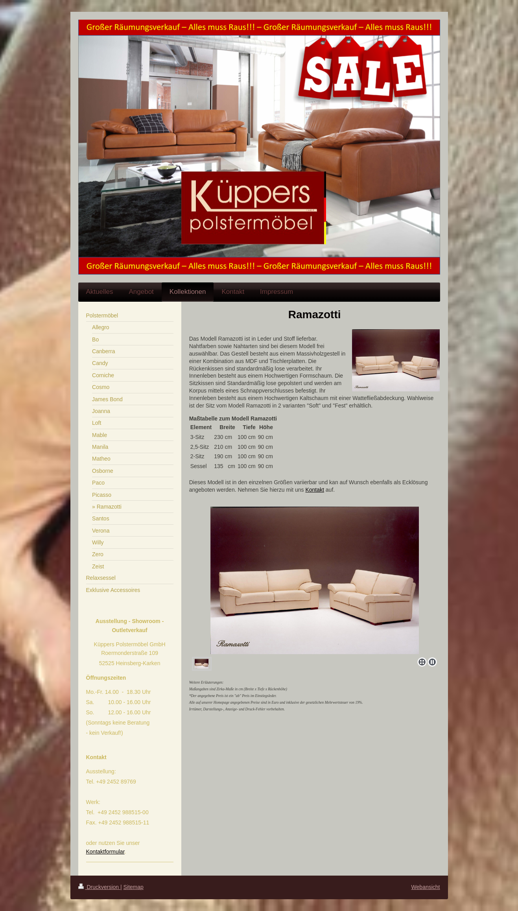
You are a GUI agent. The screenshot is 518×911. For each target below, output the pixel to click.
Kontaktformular (105, 851)
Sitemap (134, 887)
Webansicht (425, 887)
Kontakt (314, 490)
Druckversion (99, 887)
